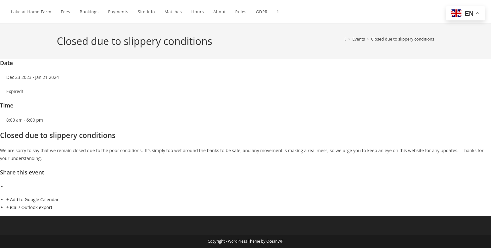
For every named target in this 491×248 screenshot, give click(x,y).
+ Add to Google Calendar (32, 199)
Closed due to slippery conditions (402, 39)
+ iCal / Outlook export (29, 207)
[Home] (345, 39)
